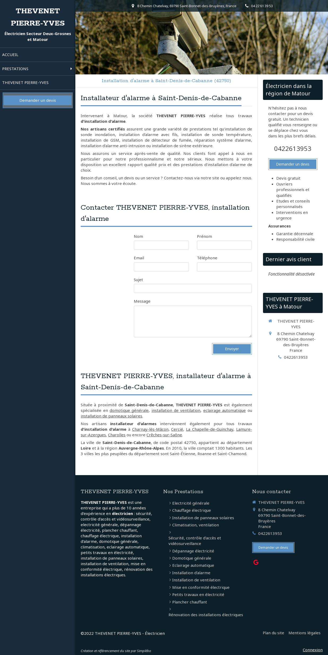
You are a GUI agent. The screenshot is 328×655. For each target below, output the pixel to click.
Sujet (138, 279)
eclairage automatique (224, 410)
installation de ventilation (176, 410)
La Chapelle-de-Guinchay (209, 429)
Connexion (313, 649)
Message (142, 301)
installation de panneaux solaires (111, 416)
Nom (138, 236)
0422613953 (292, 148)
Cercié (177, 429)
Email (139, 257)
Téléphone (207, 257)
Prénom (204, 236)
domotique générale (129, 410)
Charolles (117, 434)
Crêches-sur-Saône (164, 434)
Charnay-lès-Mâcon (150, 429)
